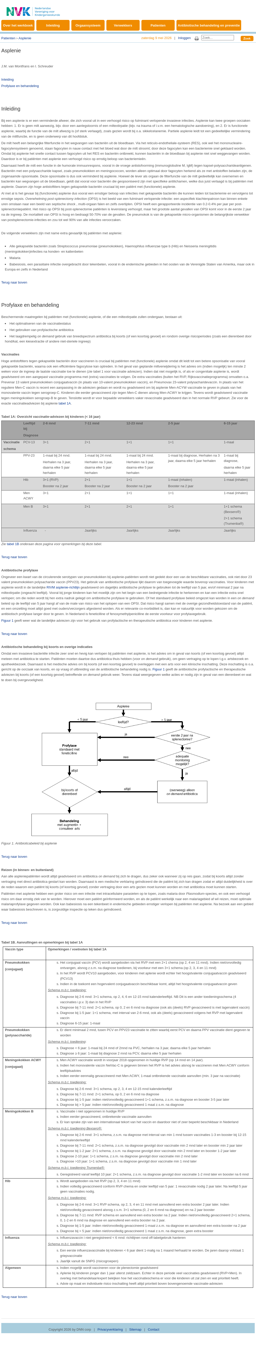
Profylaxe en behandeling (20, 86)
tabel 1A (65, 403)
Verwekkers (123, 25)
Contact (153, 1329)
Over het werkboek (18, 25)
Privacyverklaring (110, 1329)
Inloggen (184, 38)
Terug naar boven (14, 282)
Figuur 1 (7, 620)
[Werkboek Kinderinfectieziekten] (33, 9)
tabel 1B (13, 544)
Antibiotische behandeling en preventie (209, 25)
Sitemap (135, 1329)
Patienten (158, 25)
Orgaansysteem (88, 25)
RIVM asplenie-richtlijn (63, 587)
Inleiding (53, 25)
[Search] (217, 37)
